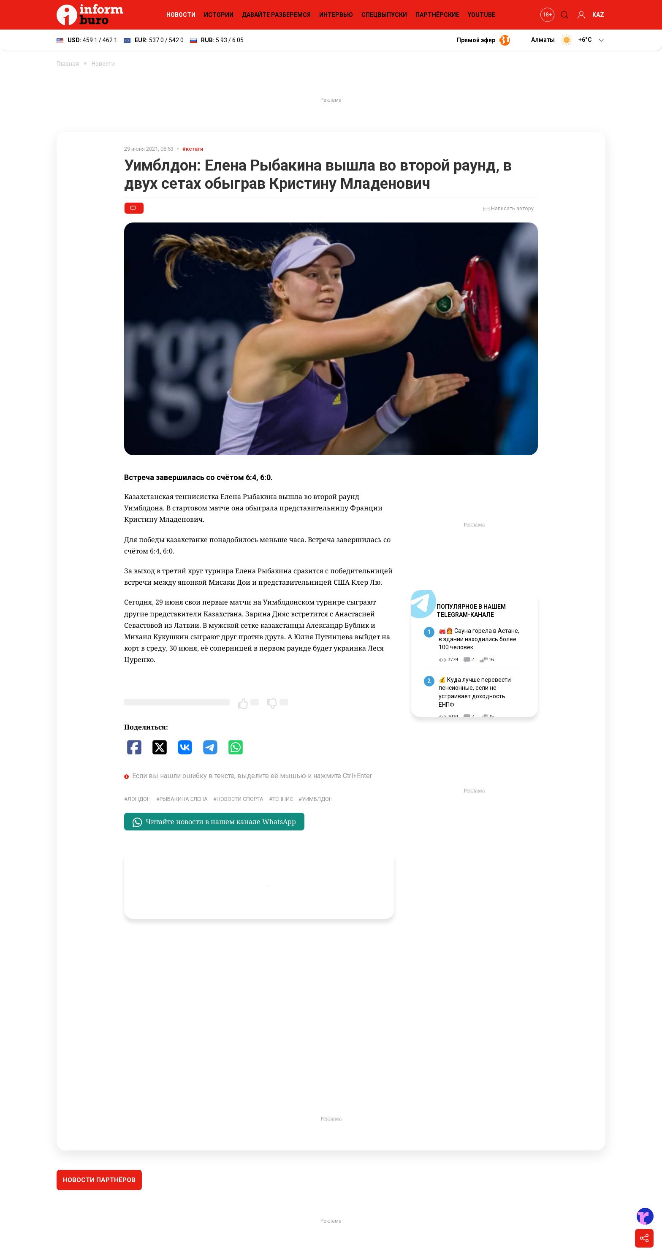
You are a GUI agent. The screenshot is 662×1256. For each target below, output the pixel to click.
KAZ (598, 14)
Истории (218, 14)
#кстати (192, 149)
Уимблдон (317, 799)
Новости (180, 14)
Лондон (139, 799)
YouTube (481, 14)
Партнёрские (437, 14)
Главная (68, 63)
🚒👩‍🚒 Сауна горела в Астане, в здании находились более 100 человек (479, 639)
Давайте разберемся (276, 14)
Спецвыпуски (384, 14)
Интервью (336, 14)
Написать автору (508, 209)
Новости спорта (240, 799)
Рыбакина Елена (184, 799)
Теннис (282, 799)
